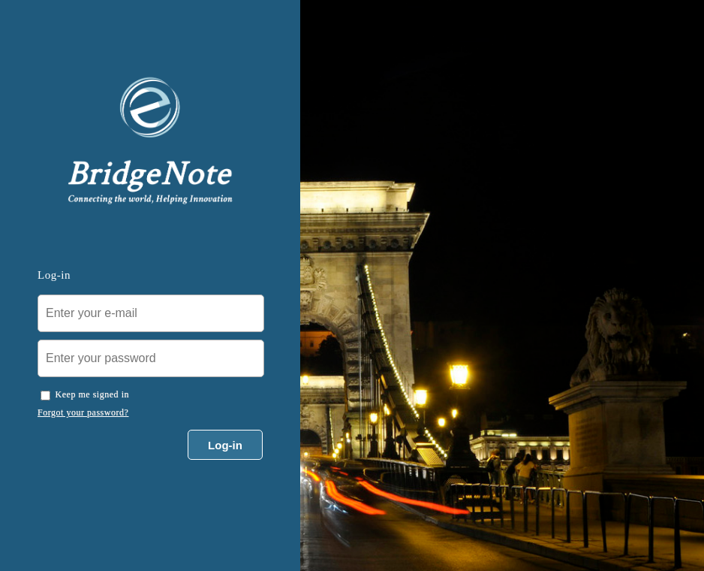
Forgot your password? (83, 412)
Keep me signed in (92, 394)
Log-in (225, 445)
